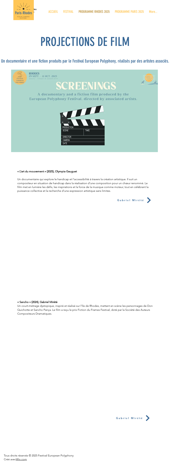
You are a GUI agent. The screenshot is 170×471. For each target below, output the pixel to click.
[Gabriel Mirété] (131, 200)
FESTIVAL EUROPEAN (23, 16)
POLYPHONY (23, 18)
